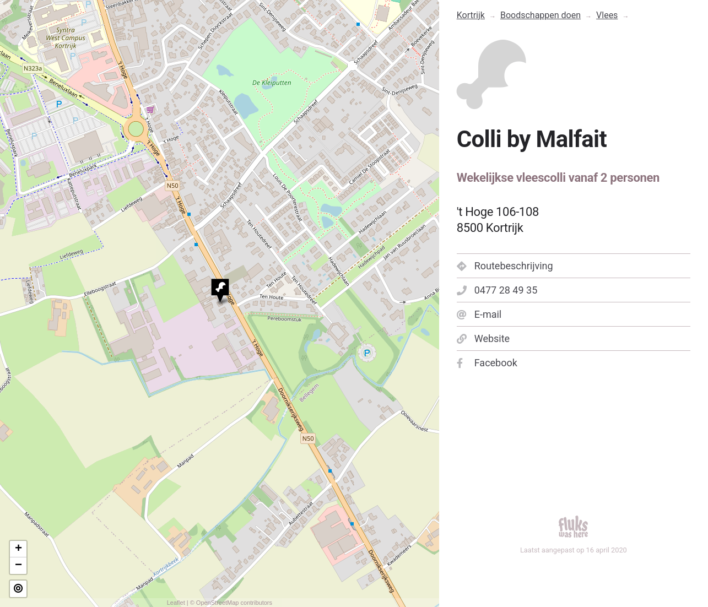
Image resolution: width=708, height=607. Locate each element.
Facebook (487, 362)
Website (483, 338)
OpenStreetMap (217, 602)
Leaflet (176, 602)
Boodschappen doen (540, 15)
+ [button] (18, 549)
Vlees (607, 15)
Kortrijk (471, 15)
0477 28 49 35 (497, 290)
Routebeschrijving (505, 266)
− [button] (18, 565)
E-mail (479, 314)
